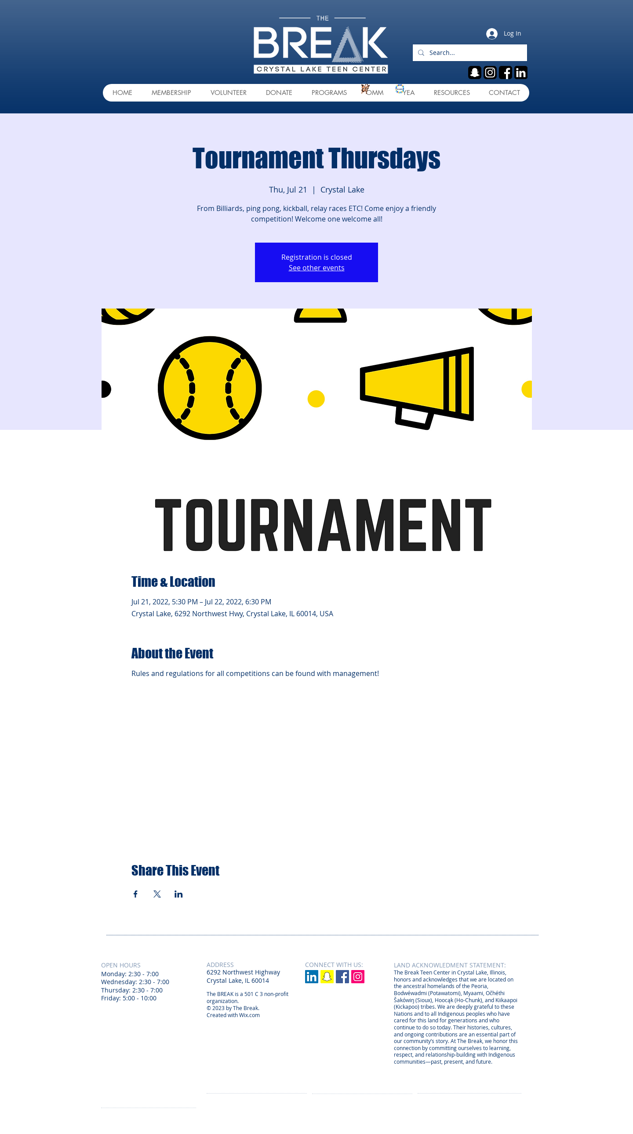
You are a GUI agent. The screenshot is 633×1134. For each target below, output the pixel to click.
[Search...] (469, 52)
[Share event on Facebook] (135, 894)
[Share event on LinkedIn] (179, 894)
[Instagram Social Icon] (357, 976)
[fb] (505, 72)
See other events (317, 268)
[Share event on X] (157, 894)
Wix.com (249, 1014)
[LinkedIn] (311, 976)
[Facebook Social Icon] (342, 976)
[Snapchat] (327, 976)
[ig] (490, 72)
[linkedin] (521, 72)
